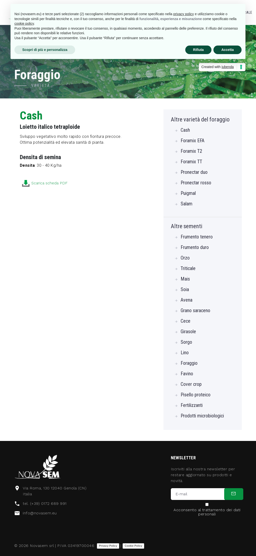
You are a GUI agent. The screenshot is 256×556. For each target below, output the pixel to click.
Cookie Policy (133, 545)
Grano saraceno (195, 310)
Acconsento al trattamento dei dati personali (207, 512)
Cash (185, 130)
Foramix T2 (191, 151)
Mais (185, 279)
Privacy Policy (108, 545)
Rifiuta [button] (198, 50)
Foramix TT (191, 162)
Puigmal (188, 193)
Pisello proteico (195, 395)
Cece (185, 321)
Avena (186, 300)
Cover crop (191, 384)
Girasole (188, 331)
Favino (187, 374)
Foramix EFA (192, 140)
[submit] (233, 494)
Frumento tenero (197, 237)
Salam (186, 204)
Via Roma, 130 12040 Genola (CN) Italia (54, 491)
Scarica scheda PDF (67, 183)
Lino (185, 352)
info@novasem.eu (40, 513)
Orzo (185, 258)
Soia (185, 289)
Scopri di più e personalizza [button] (44, 50)
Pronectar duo (194, 172)
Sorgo (186, 342)
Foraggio (189, 363)
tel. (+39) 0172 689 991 (44, 503)
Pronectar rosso (196, 183)
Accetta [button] (227, 50)
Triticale (188, 268)
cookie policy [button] (24, 23)
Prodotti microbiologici (202, 416)
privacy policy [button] (183, 14)
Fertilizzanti (192, 405)
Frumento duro (195, 247)
